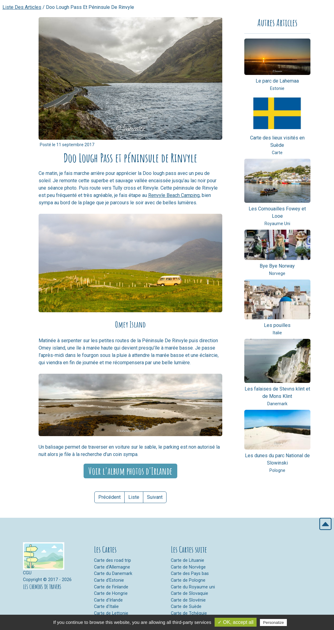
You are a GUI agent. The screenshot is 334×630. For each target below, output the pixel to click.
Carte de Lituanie (187, 560)
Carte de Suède (186, 606)
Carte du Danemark (113, 573)
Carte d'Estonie (109, 580)
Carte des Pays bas (190, 573)
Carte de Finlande (111, 587)
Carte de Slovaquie (189, 593)
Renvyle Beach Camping (174, 195)
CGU (27, 573)
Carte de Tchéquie (189, 613)
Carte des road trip (112, 560)
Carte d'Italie (106, 606)
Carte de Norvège (188, 567)
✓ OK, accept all (235, 622)
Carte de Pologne (188, 580)
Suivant (155, 497)
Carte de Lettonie (111, 613)
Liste (133, 497)
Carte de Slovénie (188, 600)
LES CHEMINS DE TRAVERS (42, 587)
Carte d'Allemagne (112, 567)
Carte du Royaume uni (193, 587)
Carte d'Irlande (108, 600)
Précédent (109, 497)
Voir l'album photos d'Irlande (130, 471)
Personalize (273, 622)
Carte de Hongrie (111, 593)
